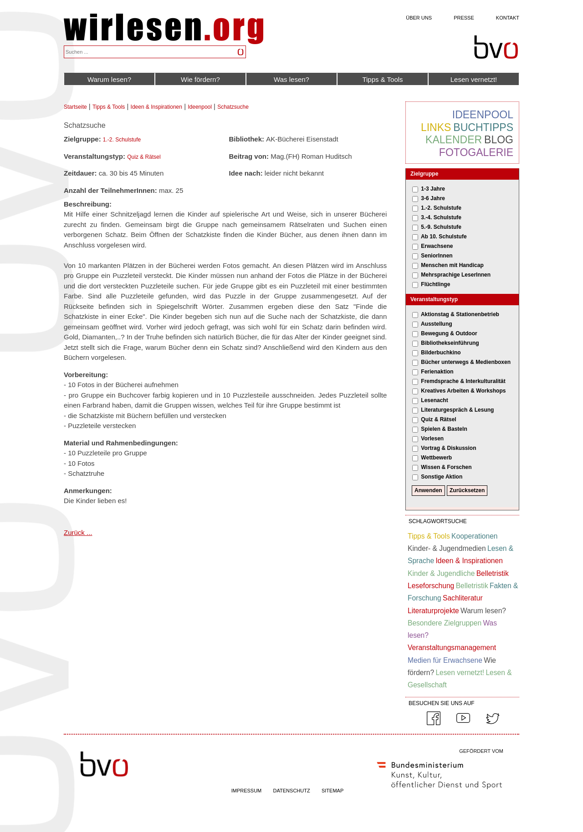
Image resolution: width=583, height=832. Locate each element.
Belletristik (492, 573)
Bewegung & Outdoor (449, 333)
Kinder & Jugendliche (441, 573)
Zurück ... (78, 532)
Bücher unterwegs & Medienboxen (466, 362)
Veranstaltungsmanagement (452, 647)
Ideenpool (200, 107)
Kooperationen (474, 536)
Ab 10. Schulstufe (444, 236)
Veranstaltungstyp (434, 299)
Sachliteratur (463, 598)
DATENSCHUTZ (291, 790)
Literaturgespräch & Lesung (457, 410)
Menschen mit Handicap (452, 265)
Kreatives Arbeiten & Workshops (463, 391)
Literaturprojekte (433, 611)
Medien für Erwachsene (445, 660)
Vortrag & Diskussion (448, 448)
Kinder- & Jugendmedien (447, 548)
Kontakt (507, 17)
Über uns (419, 17)
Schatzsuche (233, 107)
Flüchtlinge (435, 284)
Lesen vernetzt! (473, 79)
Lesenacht (434, 400)
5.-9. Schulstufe (441, 227)
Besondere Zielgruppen (444, 623)
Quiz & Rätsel (143, 157)
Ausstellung (436, 324)
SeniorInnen (436, 255)
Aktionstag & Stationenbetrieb (460, 314)
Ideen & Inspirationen (156, 107)
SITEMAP (332, 790)
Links (436, 127)
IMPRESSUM (246, 790)
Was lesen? (291, 79)
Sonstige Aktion (441, 477)
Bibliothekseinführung (450, 343)
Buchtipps (483, 127)
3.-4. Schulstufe (441, 217)
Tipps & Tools (382, 79)
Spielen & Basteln (444, 429)
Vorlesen (432, 438)
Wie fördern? (200, 79)
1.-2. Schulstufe (122, 139)
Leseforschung (431, 586)
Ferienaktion (437, 371)
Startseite (75, 107)
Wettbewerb (436, 457)
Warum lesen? (109, 79)
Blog (498, 140)
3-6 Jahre (433, 198)
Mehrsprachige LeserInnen (456, 275)
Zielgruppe (424, 174)
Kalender (453, 140)
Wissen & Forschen (446, 467)
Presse (464, 17)
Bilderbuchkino (440, 352)
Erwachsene (437, 246)
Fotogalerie (476, 152)
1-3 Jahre (433, 189)
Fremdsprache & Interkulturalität (463, 381)
